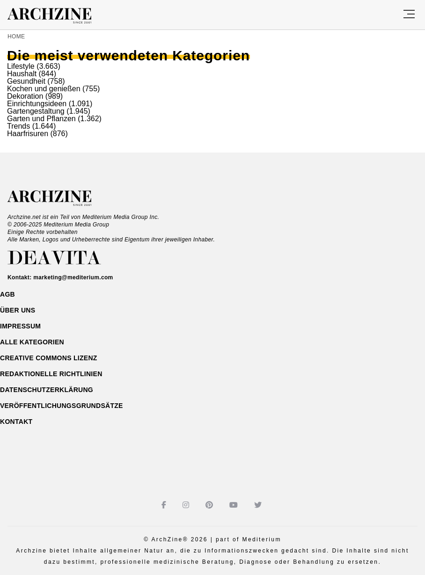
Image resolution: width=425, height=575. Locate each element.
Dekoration (25, 96)
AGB (7, 294)
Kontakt (16, 421)
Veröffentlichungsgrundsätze (61, 405)
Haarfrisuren (27, 134)
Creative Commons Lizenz (48, 358)
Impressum (20, 326)
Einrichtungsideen (36, 104)
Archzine (57, 16)
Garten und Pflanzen (41, 119)
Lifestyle (21, 66)
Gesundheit (26, 81)
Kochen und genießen (44, 89)
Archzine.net (57, 198)
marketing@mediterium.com (73, 277)
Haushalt (22, 74)
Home (16, 36)
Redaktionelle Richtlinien (51, 374)
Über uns (17, 310)
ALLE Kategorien (32, 342)
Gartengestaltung (36, 111)
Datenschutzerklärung (46, 389)
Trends (18, 126)
